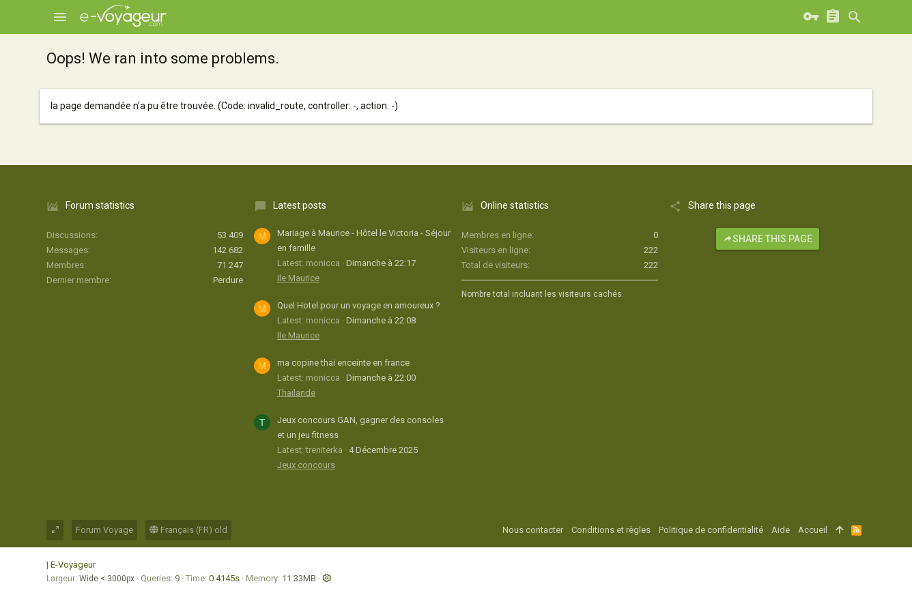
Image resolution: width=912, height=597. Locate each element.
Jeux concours (306, 465)
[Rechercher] (855, 17)
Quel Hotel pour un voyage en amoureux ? (358, 305)
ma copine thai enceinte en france (343, 363)
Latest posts (299, 205)
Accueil (812, 530)
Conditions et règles (611, 530)
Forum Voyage (104, 530)
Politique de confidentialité (711, 530)
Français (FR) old (188, 530)
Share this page (767, 238)
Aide (780, 530)
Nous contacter (532, 530)
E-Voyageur (73, 564)
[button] (60, 17)
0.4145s (224, 578)
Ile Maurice (298, 278)
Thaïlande (296, 393)
